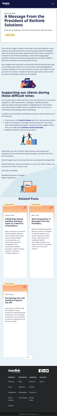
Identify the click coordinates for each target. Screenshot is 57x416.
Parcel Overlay (25, 120)
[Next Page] (28, 357)
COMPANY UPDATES (10, 35)
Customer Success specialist (32, 127)
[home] (6, 3)
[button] (53, 4)
